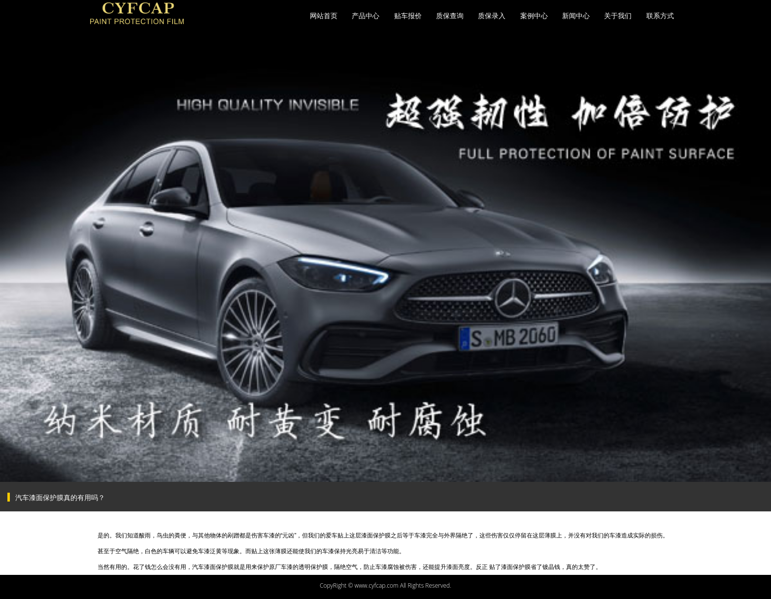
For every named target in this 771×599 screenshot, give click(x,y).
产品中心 (365, 16)
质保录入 (491, 16)
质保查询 (450, 16)
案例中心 (534, 16)
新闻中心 (576, 16)
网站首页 (323, 16)
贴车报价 (408, 16)
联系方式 (660, 16)
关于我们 (618, 16)
